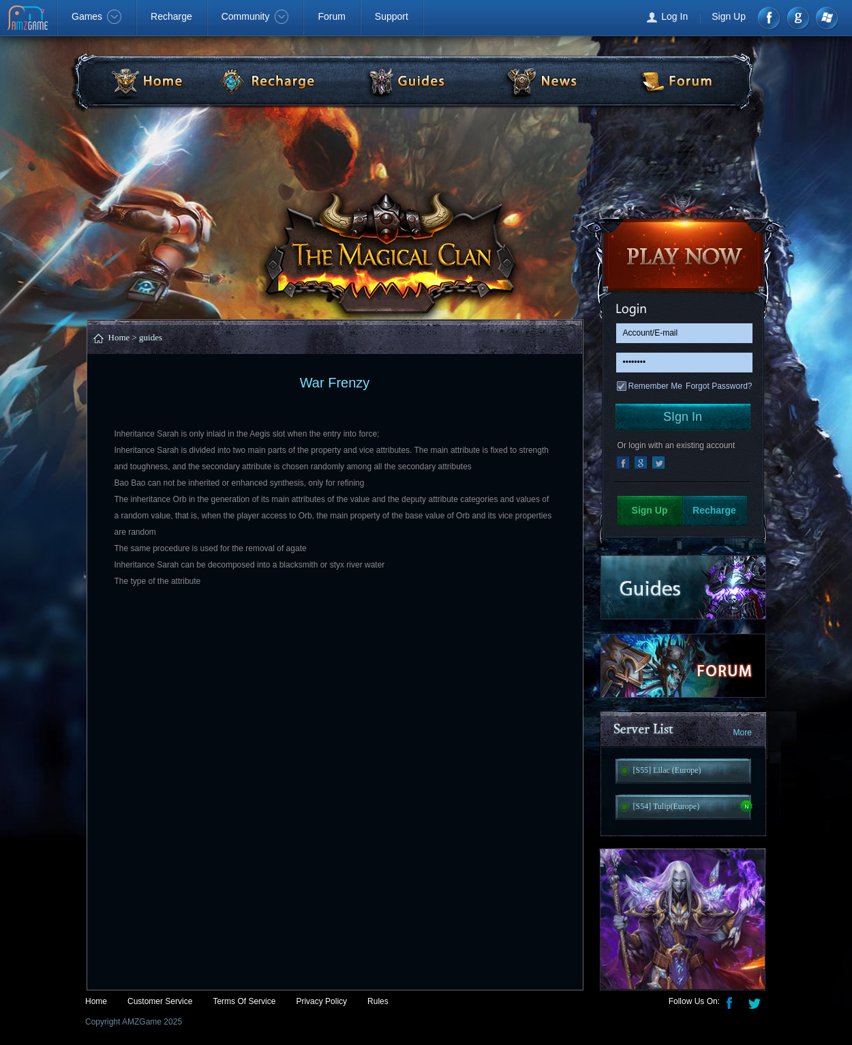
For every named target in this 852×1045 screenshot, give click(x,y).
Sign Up (729, 16)
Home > (122, 337)
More (742, 732)
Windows (826, 18)
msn (658, 462)
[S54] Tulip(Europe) (666, 806)
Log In (674, 16)
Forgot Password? (719, 386)
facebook (623, 462)
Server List (683, 733)
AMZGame (29, 19)
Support (391, 16)
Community (255, 16)
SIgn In (682, 417)
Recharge (171, 16)
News (540, 80)
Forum (331, 16)
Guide (405, 80)
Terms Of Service (244, 1001)
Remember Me (655, 386)
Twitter (755, 1002)
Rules (378, 1001)
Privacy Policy (321, 1001)
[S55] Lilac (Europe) (667, 770)
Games (96, 16)
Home (135, 80)
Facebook (770, 18)
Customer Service (159, 1001)
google (798, 18)
